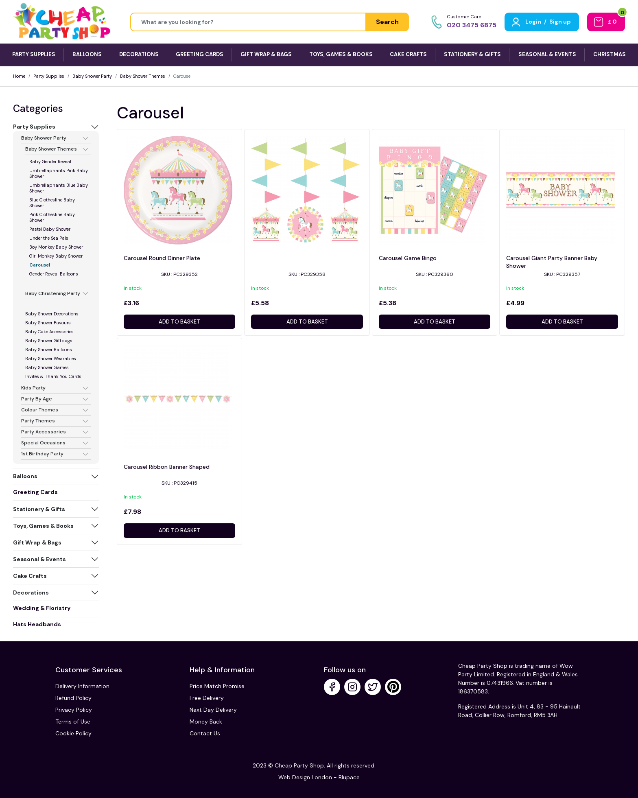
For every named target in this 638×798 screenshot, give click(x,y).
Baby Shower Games (47, 367)
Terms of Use (72, 721)
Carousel (39, 265)
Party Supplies (48, 76)
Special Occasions (43, 443)
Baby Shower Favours (48, 323)
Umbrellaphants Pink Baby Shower (58, 173)
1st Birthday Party (42, 454)
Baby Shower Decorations (52, 314)
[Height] (248, 22)
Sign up (560, 21)
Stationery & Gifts (39, 509)
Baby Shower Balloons (48, 349)
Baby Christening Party (52, 293)
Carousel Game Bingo (408, 258)
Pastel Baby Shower (49, 229)
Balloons (25, 476)
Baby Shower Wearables (50, 358)
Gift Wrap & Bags (37, 542)
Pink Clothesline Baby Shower (52, 217)
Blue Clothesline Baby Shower (52, 202)
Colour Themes (39, 410)
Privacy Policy (73, 709)
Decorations (31, 592)
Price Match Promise (217, 686)
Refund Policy (73, 698)
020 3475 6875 (471, 25)
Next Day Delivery (213, 709)
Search (387, 21)
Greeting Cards (35, 492)
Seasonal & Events (39, 559)
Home (19, 76)
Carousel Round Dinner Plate (162, 258)
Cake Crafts (30, 575)
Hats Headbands (37, 624)
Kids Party (33, 388)
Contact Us (205, 733)
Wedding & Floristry (41, 608)
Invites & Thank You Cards (53, 376)
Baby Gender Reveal (50, 161)
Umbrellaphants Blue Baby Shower (58, 188)
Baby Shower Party (92, 76)
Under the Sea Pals (48, 238)
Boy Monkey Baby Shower (56, 247)
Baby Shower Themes (142, 76)
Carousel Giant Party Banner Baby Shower (551, 262)
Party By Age (36, 399)
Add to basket (179, 321)
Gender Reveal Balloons (53, 274)
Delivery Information (82, 686)
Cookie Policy (73, 733)
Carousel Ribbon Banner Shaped (167, 466)
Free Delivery (207, 698)
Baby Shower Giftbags (48, 340)
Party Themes (38, 421)
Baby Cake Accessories (49, 332)
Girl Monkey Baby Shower (56, 256)
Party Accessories (43, 432)
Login (533, 21)
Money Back (206, 721)
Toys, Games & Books (43, 525)
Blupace (349, 777)
